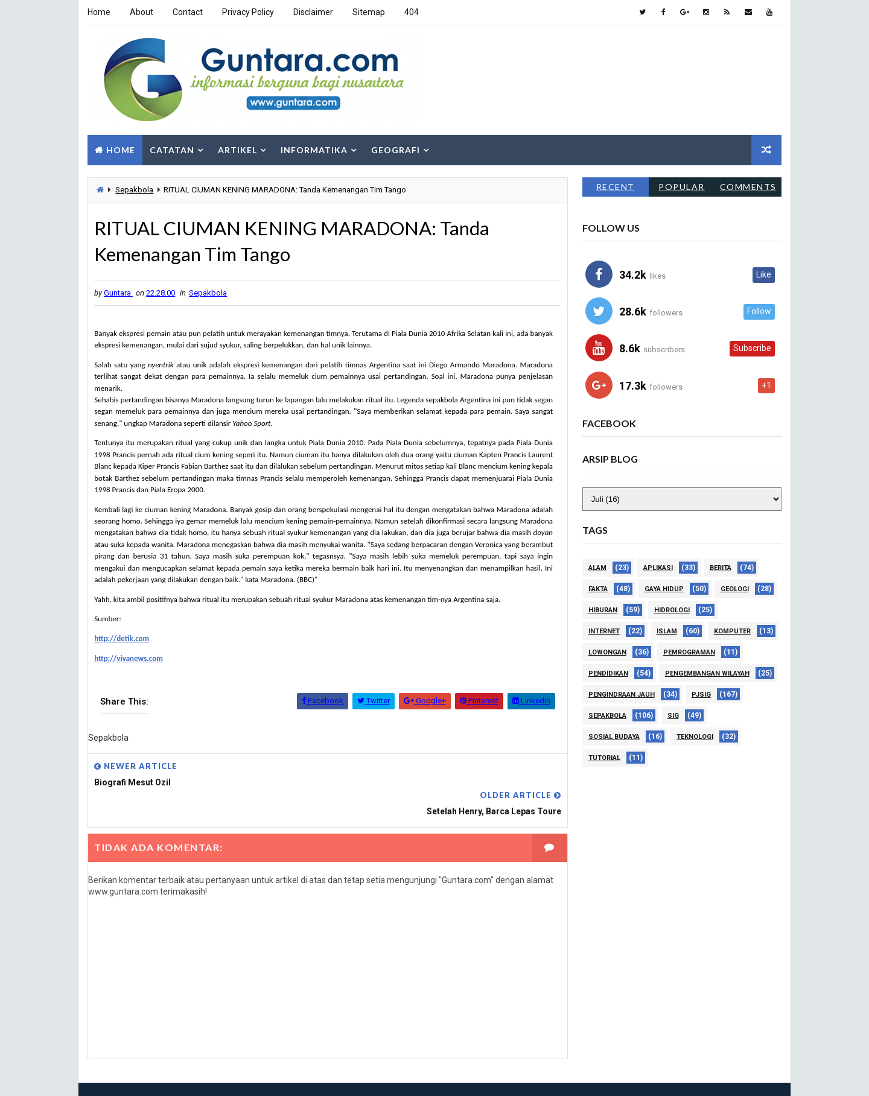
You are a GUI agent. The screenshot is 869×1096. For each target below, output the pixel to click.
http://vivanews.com (128, 658)
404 (411, 12)
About (141, 12)
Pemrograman (689, 652)
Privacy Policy (248, 12)
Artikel (237, 149)
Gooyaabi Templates (291, 1074)
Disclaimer (313, 12)
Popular (682, 186)
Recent (615, 186)
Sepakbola (134, 189)
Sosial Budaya (614, 736)
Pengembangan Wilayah (707, 673)
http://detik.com (121, 638)
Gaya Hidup (664, 588)
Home (99, 12)
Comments (748, 186)
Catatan (172, 149)
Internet (604, 631)
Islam (667, 631)
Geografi (395, 149)
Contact (188, 12)
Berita (720, 567)
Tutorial (604, 757)
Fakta (598, 588)
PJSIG (701, 694)
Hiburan (602, 609)
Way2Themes (162, 1074)
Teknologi (694, 736)
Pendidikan (608, 673)
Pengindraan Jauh (621, 694)
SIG (673, 715)
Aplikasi (658, 567)
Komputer (732, 631)
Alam (597, 567)
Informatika (314, 149)
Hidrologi (672, 609)
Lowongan (607, 652)
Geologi (735, 588)
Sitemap (368, 12)
